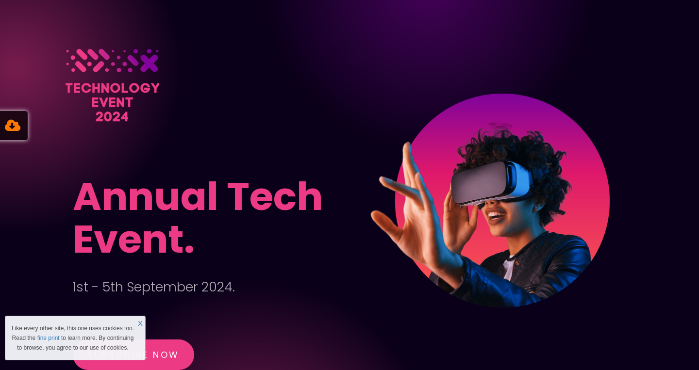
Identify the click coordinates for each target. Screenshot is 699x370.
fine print (48, 338)
